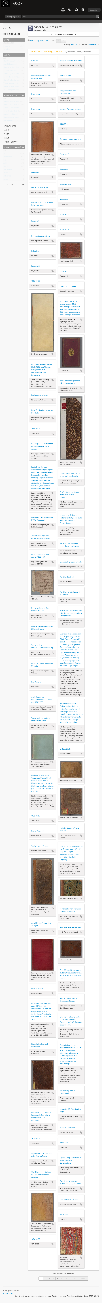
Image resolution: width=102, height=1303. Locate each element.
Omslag (6, 167)
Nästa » (83, 1278)
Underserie (7, 157)
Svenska (6, 46)
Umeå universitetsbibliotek (14, 105)
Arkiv (5, 163)
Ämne (6, 138)
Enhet (5, 154)
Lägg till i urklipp (52, 65)
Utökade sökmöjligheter (63, 34)
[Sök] (60, 16)
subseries (7, 176)
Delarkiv (6, 173)
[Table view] (63, 41)
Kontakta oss (8, 1293)
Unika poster (8, 43)
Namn (7, 130)
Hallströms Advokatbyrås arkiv (15, 61)
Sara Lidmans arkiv (10, 64)
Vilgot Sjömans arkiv (11, 84)
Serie (5, 160)
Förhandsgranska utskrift (39, 40)
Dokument (7, 170)
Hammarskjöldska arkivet (13, 87)
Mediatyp (8, 184)
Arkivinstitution (12, 95)
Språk (76, 10)
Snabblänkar (83, 10)
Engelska (6, 50)
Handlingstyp (11, 142)
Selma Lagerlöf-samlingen (13, 74)
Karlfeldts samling (10, 71)
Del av (7, 54)
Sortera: (84, 45)
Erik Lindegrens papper (12, 90)
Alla (4, 58)
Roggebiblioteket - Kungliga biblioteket (18, 111)
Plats (6, 134)
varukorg (63, 10)
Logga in (93, 10)
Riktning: (67, 45)
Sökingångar (12, 16)
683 (76, 1278)
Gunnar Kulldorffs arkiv (12, 68)
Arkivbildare (10, 126)
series (5, 179)
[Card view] (58, 41)
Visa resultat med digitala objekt (78, 52)
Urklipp (69, 10)
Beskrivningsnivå (12, 147)
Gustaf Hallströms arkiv (12, 80)
